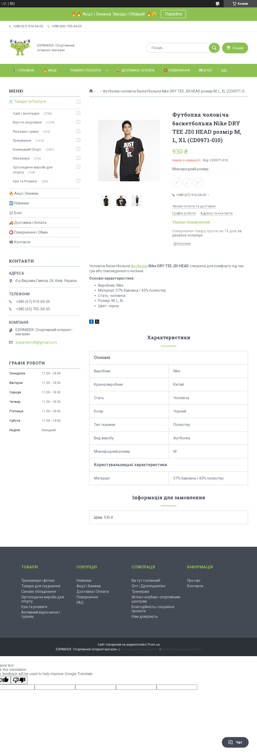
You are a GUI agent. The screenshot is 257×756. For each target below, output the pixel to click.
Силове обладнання (38, 591)
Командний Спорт (27, 149)
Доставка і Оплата (93, 591)
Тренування (22, 140)
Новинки (84, 580)
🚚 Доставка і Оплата (135, 70)
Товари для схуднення (40, 586)
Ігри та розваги (34, 607)
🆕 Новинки (19, 203)
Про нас (193, 580)
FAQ (80, 602)
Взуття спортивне (27, 122)
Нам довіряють (145, 616)
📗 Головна (23, 70)
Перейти (173, 14)
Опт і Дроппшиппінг (149, 586)
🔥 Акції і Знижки (23, 193)
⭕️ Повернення (176, 70)
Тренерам (140, 591)
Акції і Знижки (89, 586)
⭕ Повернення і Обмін (28, 232)
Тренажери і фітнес (38, 580)
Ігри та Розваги (25, 181)
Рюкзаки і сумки (26, 131)
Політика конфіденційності (181, 649)
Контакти (195, 586)
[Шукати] (214, 48)
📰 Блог (205, 70)
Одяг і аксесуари (26, 113)
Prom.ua (154, 644)
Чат (235, 742)
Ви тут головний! (146, 580)
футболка (139, 266)
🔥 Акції (49, 70)
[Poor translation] (19, 680)
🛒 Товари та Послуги (27, 101)
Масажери (21, 158)
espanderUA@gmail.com (36, 342)
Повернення (87, 597)
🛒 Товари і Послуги (83, 70)
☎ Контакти (19, 242)
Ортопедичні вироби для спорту (32, 169)
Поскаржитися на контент (139, 649)
